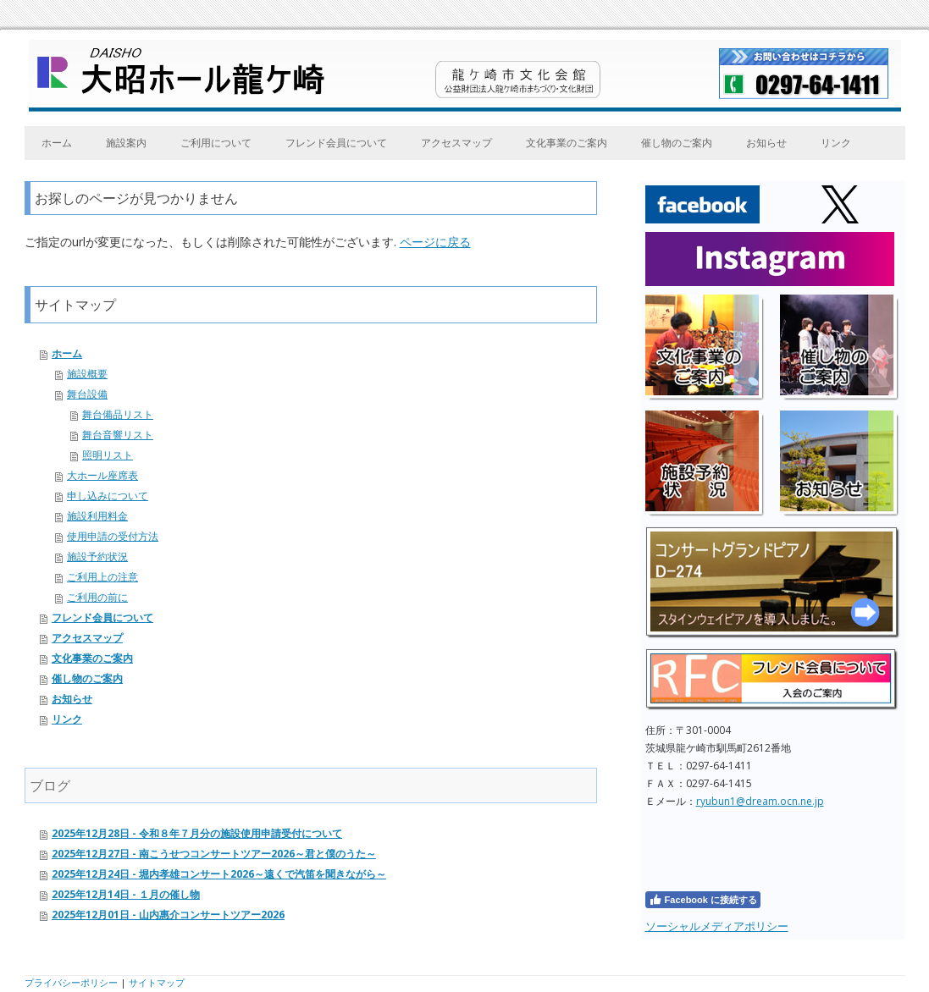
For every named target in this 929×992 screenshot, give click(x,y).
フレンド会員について (336, 142)
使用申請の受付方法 (112, 536)
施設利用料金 (97, 516)
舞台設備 (87, 394)
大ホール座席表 (102, 475)
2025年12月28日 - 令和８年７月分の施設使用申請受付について (197, 833)
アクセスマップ (456, 142)
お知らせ (766, 142)
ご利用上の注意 (102, 577)
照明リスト (107, 455)
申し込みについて (107, 495)
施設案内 (126, 142)
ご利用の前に (97, 597)
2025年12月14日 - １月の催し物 (126, 894)
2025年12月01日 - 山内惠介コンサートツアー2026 (168, 914)
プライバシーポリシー (71, 982)
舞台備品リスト (117, 414)
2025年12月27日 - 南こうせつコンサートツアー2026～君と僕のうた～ (214, 853)
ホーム (56, 142)
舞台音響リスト (117, 434)
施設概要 (87, 373)
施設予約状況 (97, 556)
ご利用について (216, 142)
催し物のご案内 (676, 142)
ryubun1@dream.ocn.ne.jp (760, 801)
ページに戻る (435, 242)
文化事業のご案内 (566, 142)
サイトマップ (157, 982)
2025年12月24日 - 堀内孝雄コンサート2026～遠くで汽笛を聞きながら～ (219, 874)
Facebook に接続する (703, 900)
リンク (836, 142)
